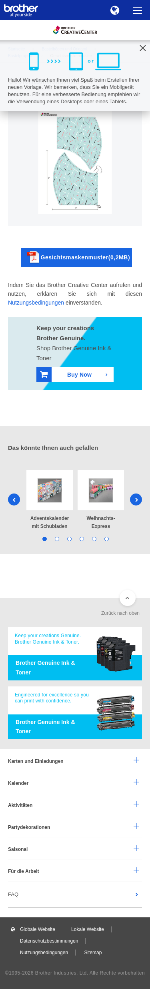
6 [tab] (106, 538)
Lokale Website (87, 929)
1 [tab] (44, 538)
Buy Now (66, 374)
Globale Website (37, 929)
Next (136, 499)
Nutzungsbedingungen (36, 302)
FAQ (13, 894)
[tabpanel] (49, 500)
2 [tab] (56, 538)
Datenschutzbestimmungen (49, 941)
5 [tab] (94, 538)
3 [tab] (69, 538)
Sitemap (93, 952)
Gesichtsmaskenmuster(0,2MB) (78, 257)
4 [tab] (81, 538)
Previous (14, 499)
